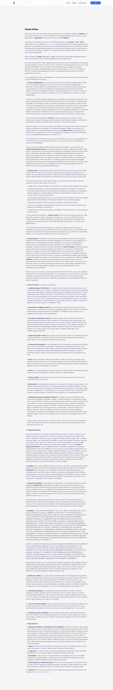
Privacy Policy (50, 44)
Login (95, 2)
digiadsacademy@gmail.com (42, 672)
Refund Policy (44, 495)
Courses (68, 3)
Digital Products (82, 3)
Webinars (74, 3)
